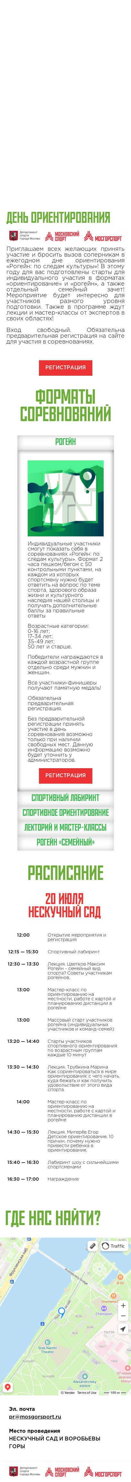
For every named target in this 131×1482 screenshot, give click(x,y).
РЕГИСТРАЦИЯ (65, 367)
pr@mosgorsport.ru (35, 1417)
